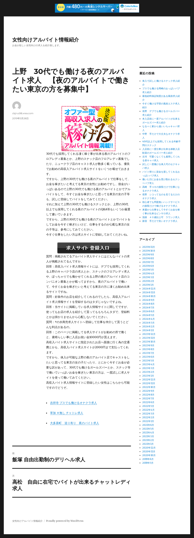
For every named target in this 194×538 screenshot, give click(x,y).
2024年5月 (148, 315)
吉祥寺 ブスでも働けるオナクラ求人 (73, 403)
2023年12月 (148, 334)
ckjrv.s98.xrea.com (22, 113)
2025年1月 (148, 284)
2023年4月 (148, 364)
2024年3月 (148, 322)
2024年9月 (148, 300)
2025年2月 (148, 281)
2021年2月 (148, 440)
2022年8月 (148, 394)
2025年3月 (148, 277)
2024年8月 (148, 303)
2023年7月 (148, 353)
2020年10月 (149, 455)
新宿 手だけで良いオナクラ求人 (159, 221)
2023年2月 (148, 372)
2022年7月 (148, 398)
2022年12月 (148, 379)
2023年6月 (148, 356)
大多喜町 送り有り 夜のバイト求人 (74, 423)
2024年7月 (148, 307)
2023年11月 (148, 337)
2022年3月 (148, 413)
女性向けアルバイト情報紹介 (45, 40)
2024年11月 (148, 292)
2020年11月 (148, 451)
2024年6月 (148, 311)
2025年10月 (148, 250)
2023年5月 (148, 360)
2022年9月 (148, 390)
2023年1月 (148, 375)
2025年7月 (148, 262)
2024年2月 (148, 326)
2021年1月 (148, 443)
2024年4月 (148, 318)
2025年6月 (148, 265)
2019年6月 (148, 459)
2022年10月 (148, 387)
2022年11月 (148, 383)
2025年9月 (148, 254)
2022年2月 (148, 417)
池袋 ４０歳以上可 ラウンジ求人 (161, 217)
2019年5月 (147, 462)
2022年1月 (148, 421)
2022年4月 (148, 409)
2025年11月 (148, 247)
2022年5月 (148, 406)
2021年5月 (148, 428)
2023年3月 (148, 368)
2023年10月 (148, 341)
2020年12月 (149, 447)
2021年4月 (148, 432)
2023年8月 (148, 349)
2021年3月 (148, 436)
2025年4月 (148, 273)
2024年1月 (148, 330)
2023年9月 (148, 345)
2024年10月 (149, 296)
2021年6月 (148, 425)
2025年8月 (148, 258)
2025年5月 (148, 269)
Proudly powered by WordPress (64, 520)
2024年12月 (149, 288)
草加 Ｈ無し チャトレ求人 (66, 413)
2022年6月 (148, 402)
